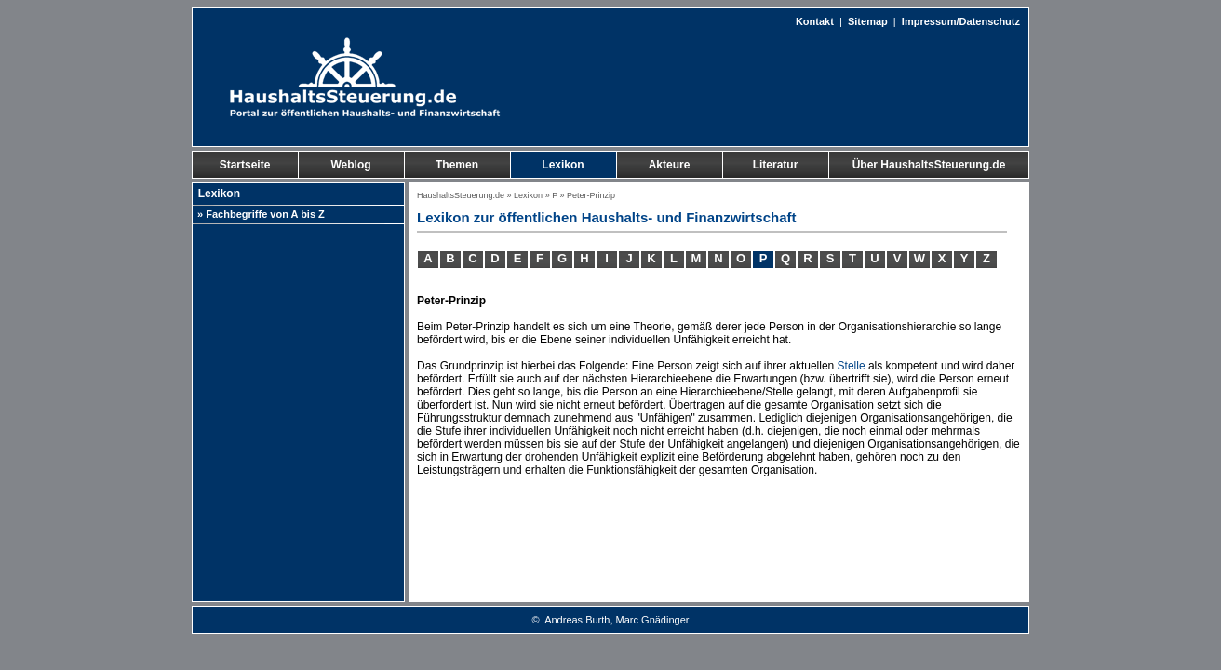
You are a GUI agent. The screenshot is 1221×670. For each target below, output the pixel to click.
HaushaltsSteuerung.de (460, 195)
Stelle (851, 365)
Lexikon (528, 195)
